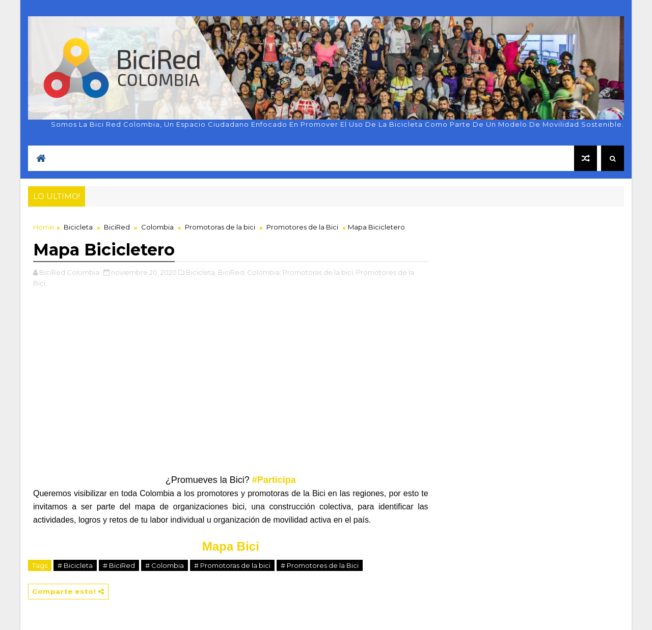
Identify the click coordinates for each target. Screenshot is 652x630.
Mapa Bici (230, 546)
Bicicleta (78, 227)
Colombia (157, 227)
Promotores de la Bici (302, 227)
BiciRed (117, 227)
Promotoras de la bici (220, 227)
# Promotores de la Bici (320, 565)
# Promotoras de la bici (232, 565)
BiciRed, (232, 272)
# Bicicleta (75, 565)
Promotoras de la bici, (319, 272)
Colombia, (264, 272)
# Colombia (164, 565)
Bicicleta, (201, 272)
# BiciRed (119, 565)
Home (43, 227)
